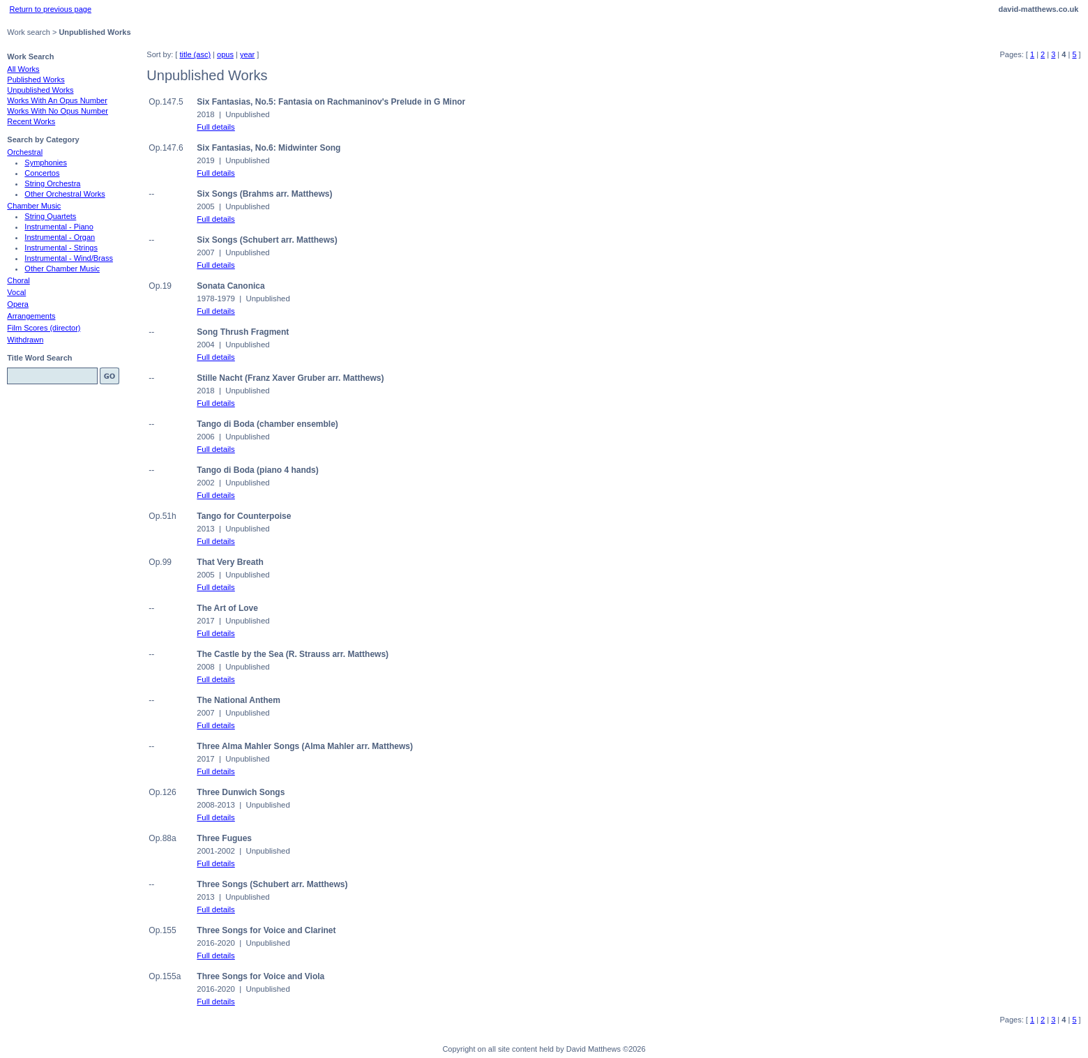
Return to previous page (50, 9)
